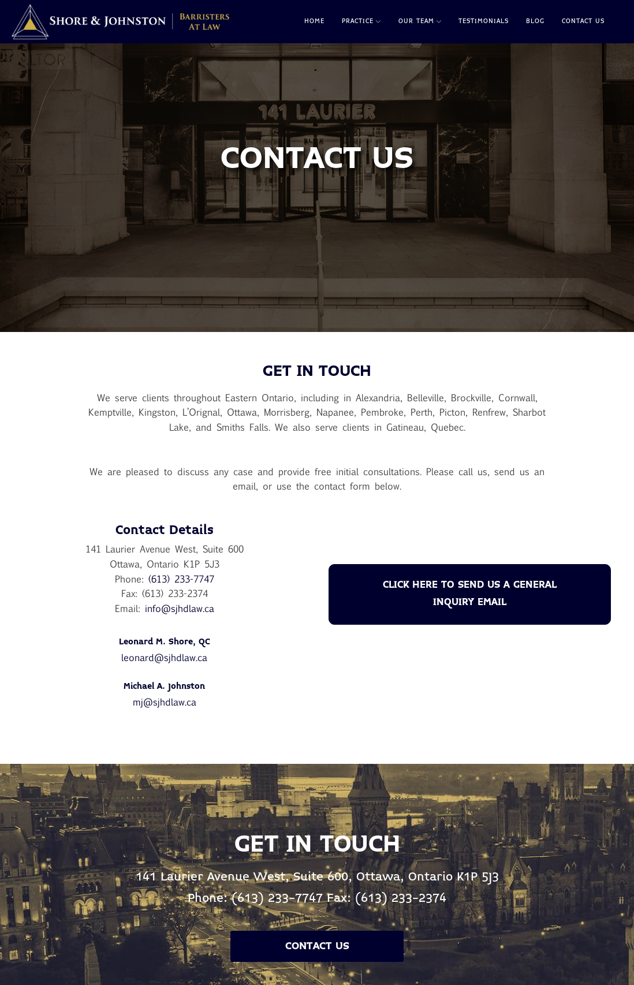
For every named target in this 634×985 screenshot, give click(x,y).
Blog (535, 21)
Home (314, 21)
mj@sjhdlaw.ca (164, 702)
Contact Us (583, 21)
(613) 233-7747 (181, 579)
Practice (361, 21)
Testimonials (483, 21)
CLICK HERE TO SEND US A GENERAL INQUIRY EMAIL (470, 594)
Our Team (419, 21)
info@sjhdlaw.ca (179, 608)
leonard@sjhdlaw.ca (164, 657)
